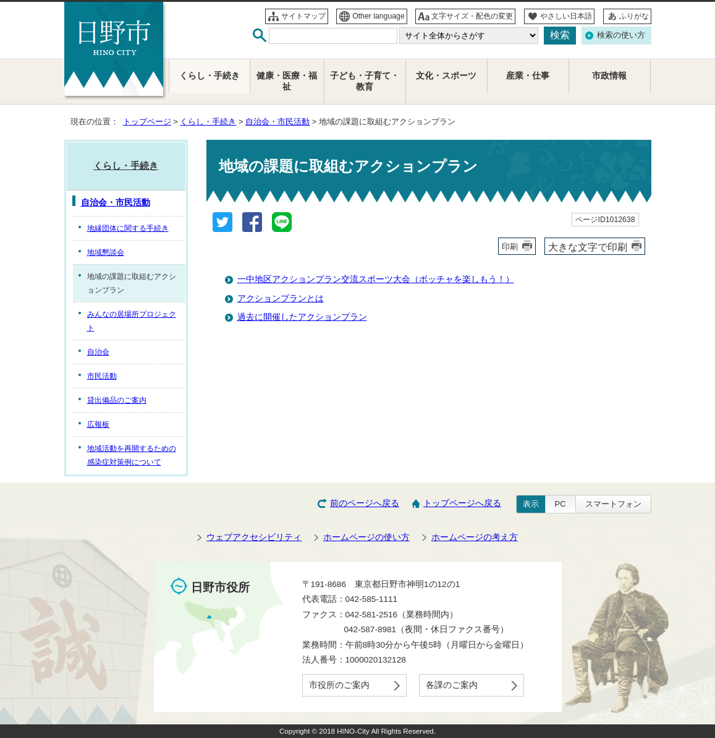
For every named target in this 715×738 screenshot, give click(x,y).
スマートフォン (613, 503)
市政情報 (609, 75)
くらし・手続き (208, 121)
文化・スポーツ (446, 75)
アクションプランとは (280, 298)
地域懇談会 (105, 252)
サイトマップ (303, 16)
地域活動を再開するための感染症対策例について (131, 455)
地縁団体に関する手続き (128, 228)
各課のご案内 (452, 685)
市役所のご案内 (339, 685)
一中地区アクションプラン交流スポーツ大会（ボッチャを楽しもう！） (375, 279)
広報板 (98, 424)
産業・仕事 (527, 75)
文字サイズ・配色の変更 (472, 16)
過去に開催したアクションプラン (302, 317)
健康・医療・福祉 (286, 81)
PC (560, 503)
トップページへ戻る (462, 503)
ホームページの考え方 (474, 537)
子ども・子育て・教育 (364, 81)
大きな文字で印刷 (587, 246)
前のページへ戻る (364, 503)
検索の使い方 (621, 35)
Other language (378, 16)
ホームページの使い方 (366, 537)
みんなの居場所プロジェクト (131, 321)
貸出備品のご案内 (116, 400)
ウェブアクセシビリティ (254, 537)
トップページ (147, 121)
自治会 (98, 352)
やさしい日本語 (566, 16)
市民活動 (102, 376)
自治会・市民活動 (277, 121)
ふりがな (634, 16)
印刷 (510, 246)
